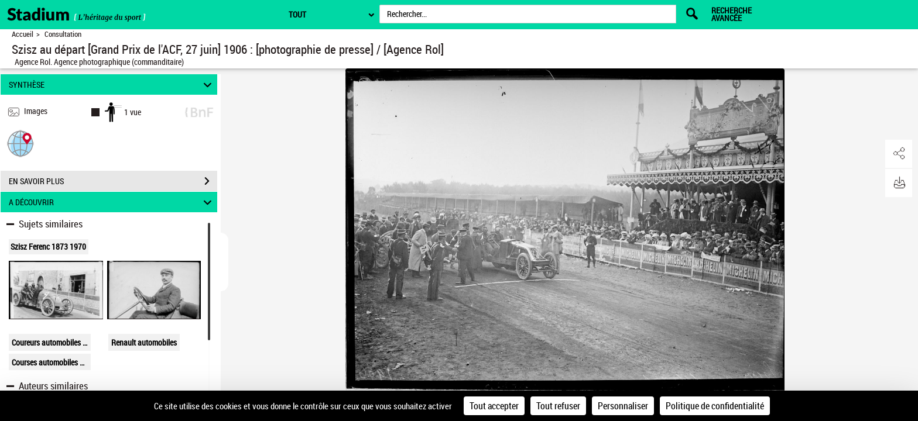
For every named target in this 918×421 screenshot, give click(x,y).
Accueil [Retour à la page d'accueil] (22, 34)
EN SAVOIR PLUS (113, 181)
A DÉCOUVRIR (112, 202)
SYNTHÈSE (112, 84)
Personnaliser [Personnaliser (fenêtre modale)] (623, 405)
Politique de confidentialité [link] (715, 405)
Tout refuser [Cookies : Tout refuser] (558, 405)
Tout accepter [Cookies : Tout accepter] (494, 405)
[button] (20, 143)
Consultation (62, 34)
